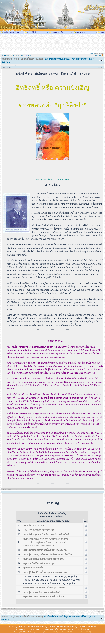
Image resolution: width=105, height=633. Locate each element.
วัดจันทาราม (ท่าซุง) (10, 59)
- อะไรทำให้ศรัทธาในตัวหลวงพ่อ (38, 530)
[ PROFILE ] (5, 489)
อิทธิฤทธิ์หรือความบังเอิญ (32, 59)
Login (96, 53)
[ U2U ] (15, 489)
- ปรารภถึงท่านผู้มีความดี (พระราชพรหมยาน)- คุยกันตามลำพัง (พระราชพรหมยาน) (45, 542)
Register (101, 53)
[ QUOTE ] (100, 67)
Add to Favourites (20, 65)
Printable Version (5, 65)
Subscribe (12, 65)
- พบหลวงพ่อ (33, 525)
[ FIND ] (10, 489)
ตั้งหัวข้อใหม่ (101, 65)
